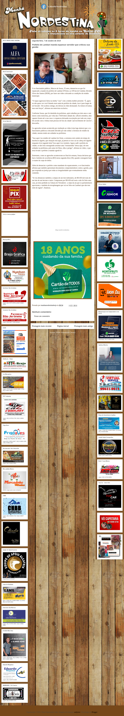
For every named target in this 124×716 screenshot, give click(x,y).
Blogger (94, 712)
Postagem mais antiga (83, 326)
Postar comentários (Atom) (65, 332)
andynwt (77, 712)
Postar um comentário (42, 316)
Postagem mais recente (42, 326)
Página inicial (63, 326)
